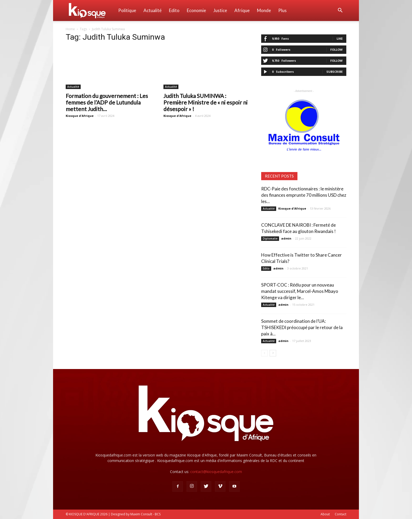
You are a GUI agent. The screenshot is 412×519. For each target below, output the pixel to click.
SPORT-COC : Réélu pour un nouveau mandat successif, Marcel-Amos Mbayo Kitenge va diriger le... (299, 291)
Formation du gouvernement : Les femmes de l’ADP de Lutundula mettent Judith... (107, 102)
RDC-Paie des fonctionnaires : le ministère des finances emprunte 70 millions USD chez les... (303, 195)
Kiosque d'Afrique (80, 116)
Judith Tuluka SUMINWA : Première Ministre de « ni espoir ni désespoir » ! (205, 102)
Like (340, 38)
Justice (220, 10)
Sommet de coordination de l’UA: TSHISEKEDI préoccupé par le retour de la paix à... (302, 327)
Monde (264, 10)
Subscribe (334, 72)
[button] (340, 10)
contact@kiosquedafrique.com (216, 471)
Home (70, 29)
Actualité (152, 10)
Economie (196, 10)
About (325, 514)
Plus (282, 10)
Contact (340, 514)
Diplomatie (270, 238)
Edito (174, 10)
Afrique (242, 10)
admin (286, 238)
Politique (127, 10)
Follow (336, 49)
